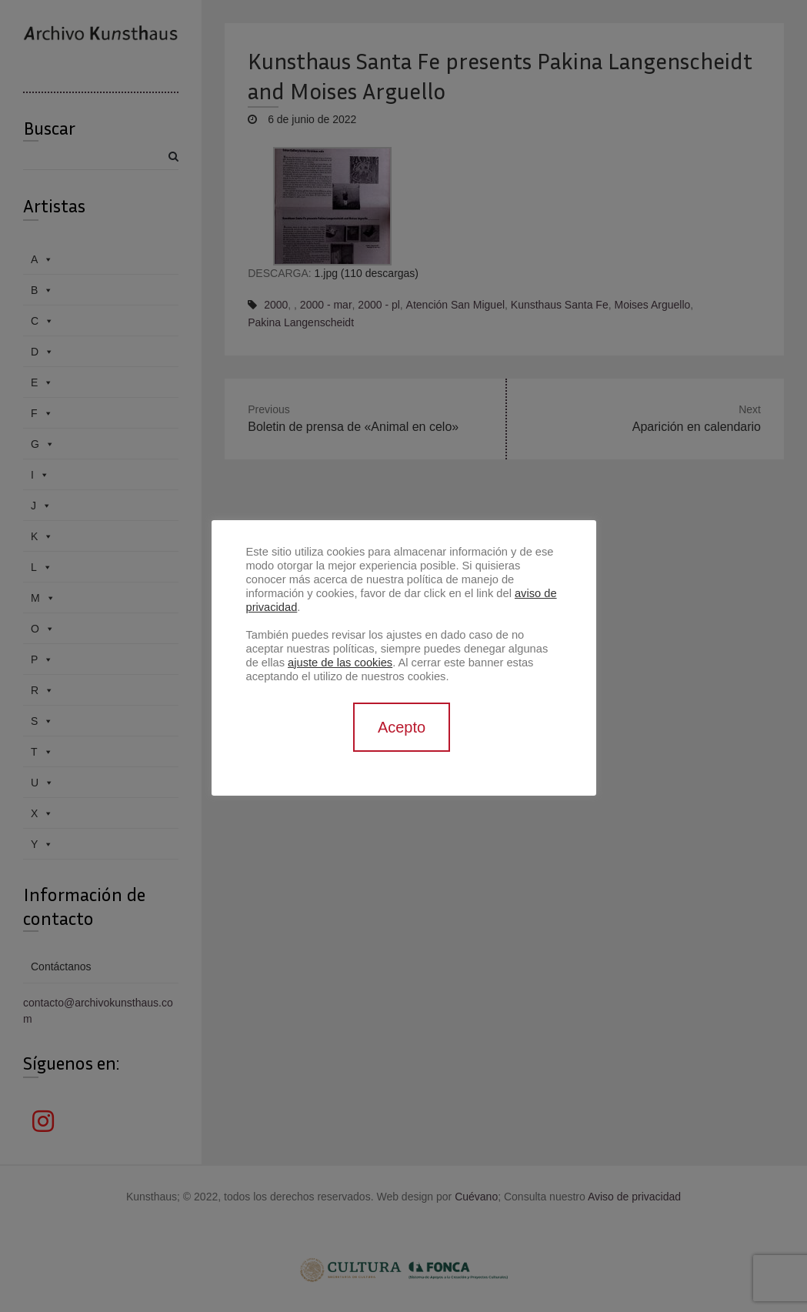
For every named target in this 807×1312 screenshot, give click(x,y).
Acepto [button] (401, 727)
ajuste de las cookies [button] (340, 662)
